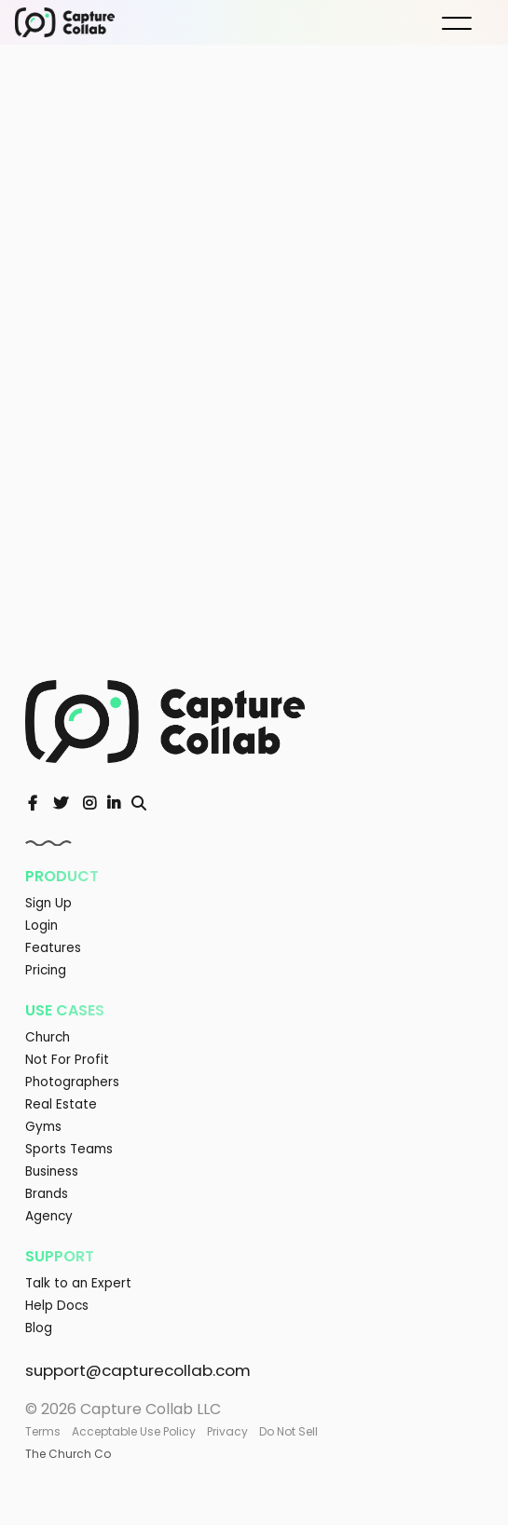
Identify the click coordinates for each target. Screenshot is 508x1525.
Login (41, 925)
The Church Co (68, 1454)
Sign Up (48, 903)
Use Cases (64, 1010)
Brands (46, 1194)
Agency (49, 1216)
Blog (38, 1328)
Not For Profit (67, 1060)
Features (53, 948)
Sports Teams (69, 1149)
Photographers (72, 1082)
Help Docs (57, 1305)
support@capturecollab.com (138, 1370)
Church (47, 1037)
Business (51, 1171)
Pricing (45, 970)
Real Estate (61, 1104)
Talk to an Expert (78, 1283)
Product (62, 876)
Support (59, 1256)
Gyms (43, 1127)
